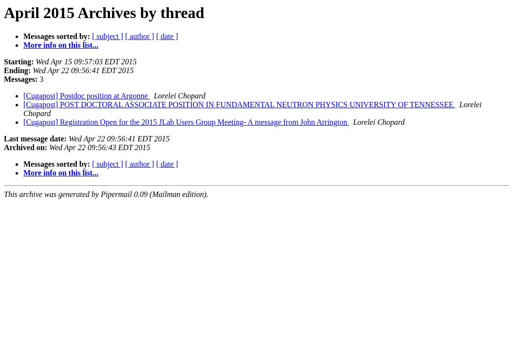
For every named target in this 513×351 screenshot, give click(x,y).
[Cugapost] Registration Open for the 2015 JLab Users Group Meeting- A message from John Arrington (186, 122)
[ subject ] (107, 36)
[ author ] (139, 36)
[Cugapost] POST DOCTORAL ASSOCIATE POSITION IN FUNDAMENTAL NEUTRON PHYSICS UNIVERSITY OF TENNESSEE (239, 104)
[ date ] (167, 36)
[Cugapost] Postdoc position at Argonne (86, 96)
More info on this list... (60, 45)
